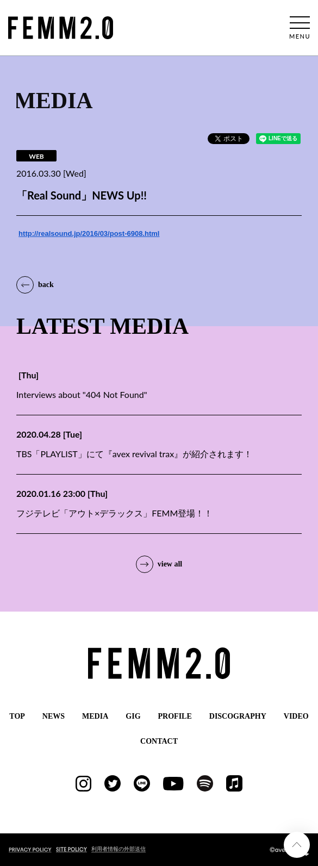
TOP (17, 716)
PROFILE (175, 716)
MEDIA (95, 716)
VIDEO (296, 716)
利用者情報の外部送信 (118, 848)
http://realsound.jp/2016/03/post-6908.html (88, 233)
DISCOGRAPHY (237, 716)
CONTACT (159, 741)
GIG (133, 716)
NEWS (53, 716)
